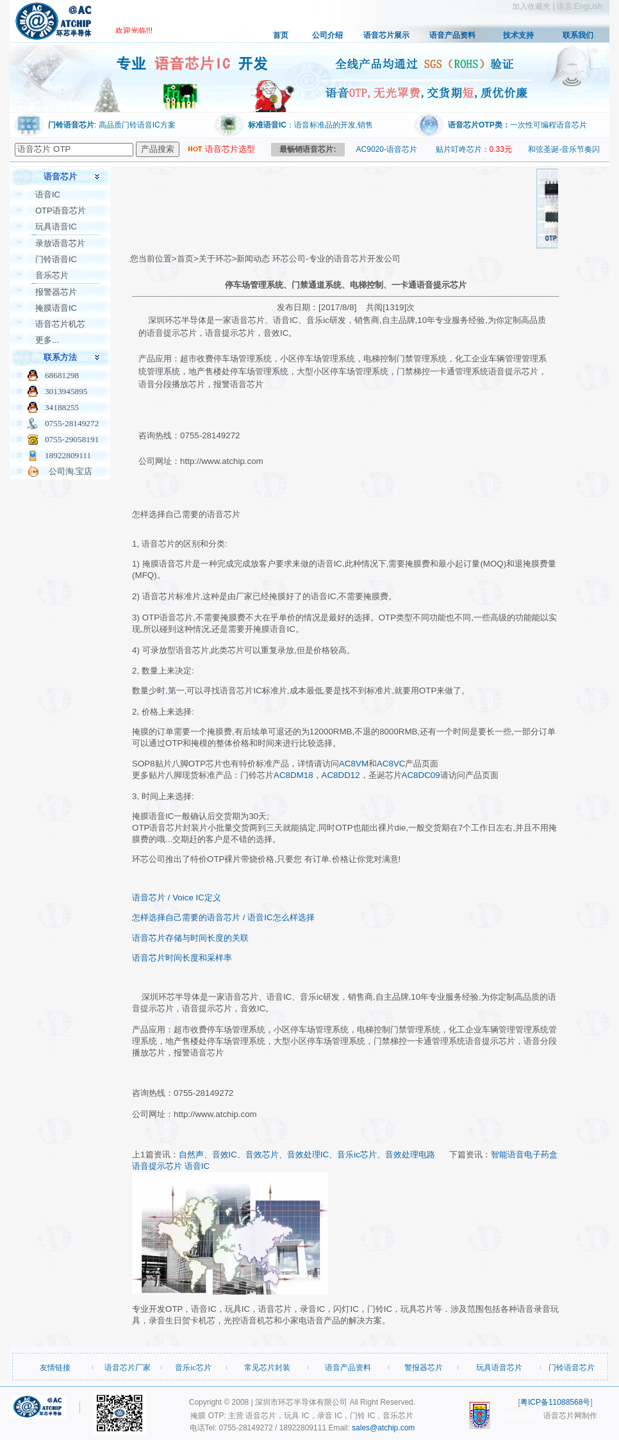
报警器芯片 (56, 292)
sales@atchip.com (383, 1427)
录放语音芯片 (60, 243)
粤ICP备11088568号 (555, 1402)
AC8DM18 (293, 775)
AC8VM (353, 763)
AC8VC (391, 763)
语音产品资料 (452, 35)
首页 (280, 35)
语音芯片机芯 (60, 324)
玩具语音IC (56, 226)
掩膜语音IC (56, 308)
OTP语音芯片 (60, 210)
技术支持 (518, 35)
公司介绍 (327, 35)
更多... (47, 340)
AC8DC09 (421, 775)
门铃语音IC (56, 259)
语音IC (47, 194)
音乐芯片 (52, 275)
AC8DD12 (341, 775)
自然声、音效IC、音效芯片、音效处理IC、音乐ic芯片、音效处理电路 (307, 1154)
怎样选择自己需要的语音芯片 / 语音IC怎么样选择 (223, 917)
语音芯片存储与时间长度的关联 (190, 938)
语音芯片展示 (386, 35)
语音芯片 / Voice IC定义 (176, 897)
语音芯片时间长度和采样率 (182, 958)
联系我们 (578, 35)
